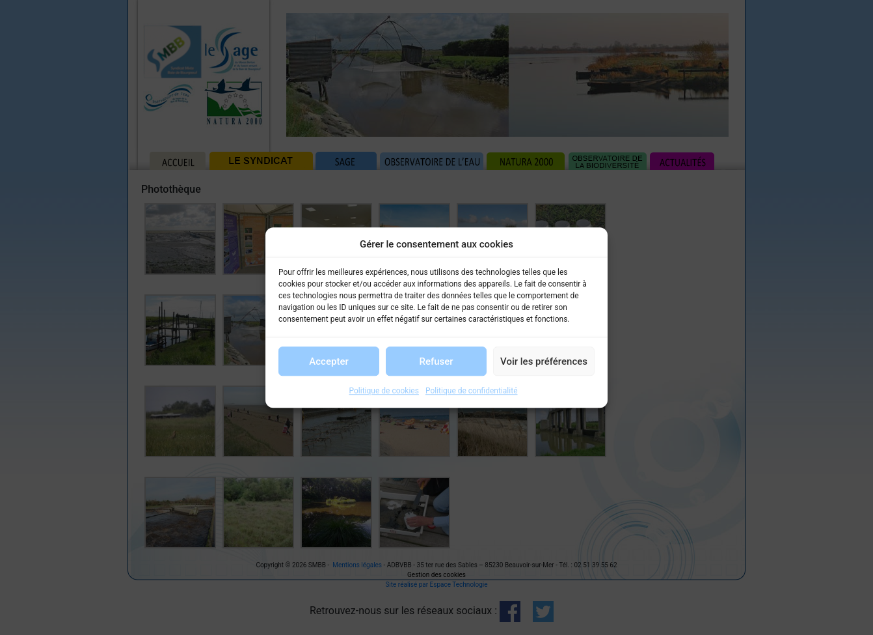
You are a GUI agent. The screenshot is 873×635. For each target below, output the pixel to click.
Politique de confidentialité (471, 390)
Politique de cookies (384, 390)
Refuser (436, 361)
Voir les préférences (543, 361)
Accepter (328, 361)
